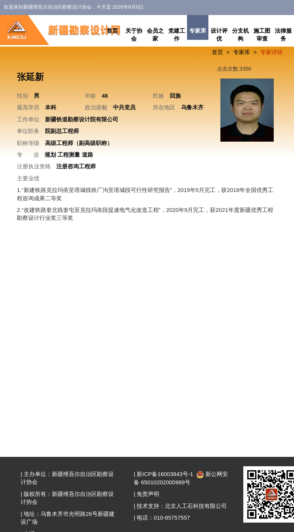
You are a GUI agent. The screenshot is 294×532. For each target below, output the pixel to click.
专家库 (197, 30)
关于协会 (133, 34)
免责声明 (148, 494)
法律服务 (283, 34)
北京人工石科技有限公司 (196, 506)
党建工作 (176, 34)
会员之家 (155, 34)
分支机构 (240, 34)
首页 (112, 30)
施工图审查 (261, 34)
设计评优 (219, 34)
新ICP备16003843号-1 (165, 474)
